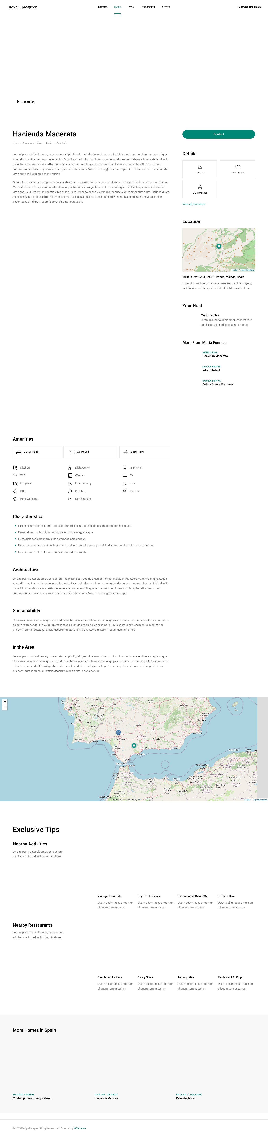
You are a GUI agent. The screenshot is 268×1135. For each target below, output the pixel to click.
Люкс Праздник (22, 7)
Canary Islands (106, 1094)
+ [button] (5, 702)
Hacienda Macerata (215, 356)
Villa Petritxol (211, 370)
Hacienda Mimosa (106, 1098)
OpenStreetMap (247, 270)
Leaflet (234, 270)
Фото (131, 7)
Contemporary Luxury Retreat (32, 1098)
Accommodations (32, 142)
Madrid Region (23, 1094)
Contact (219, 134)
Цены (117, 7)
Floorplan (25, 102)
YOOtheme (80, 1128)
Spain (49, 142)
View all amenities (193, 204)
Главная (102, 7)
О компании (148, 7)
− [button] (5, 707)
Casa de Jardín (185, 1098)
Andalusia (62, 142)
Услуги (166, 7)
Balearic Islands (189, 1094)
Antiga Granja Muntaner (217, 384)
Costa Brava (211, 366)
